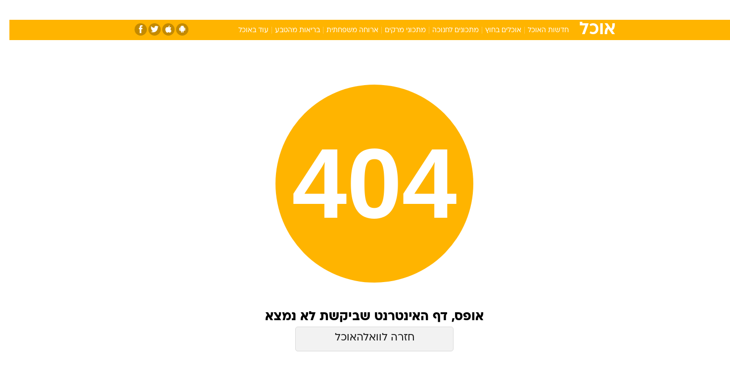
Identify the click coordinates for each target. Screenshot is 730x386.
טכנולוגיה (288, 9)
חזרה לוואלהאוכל (365, 338)
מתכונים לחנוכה (446, 30)
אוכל (389, 9)
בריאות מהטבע (288, 30)
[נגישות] (13, 10)
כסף (415, 9)
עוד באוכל (244, 30)
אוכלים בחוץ (494, 30)
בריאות (359, 9)
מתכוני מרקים (395, 30)
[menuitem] (534, 9)
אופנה (252, 9)
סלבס (443, 9)
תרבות (474, 9)
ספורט (507, 9)
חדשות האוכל (538, 30)
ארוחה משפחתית (343, 30)
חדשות (540, 9)
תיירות (325, 9)
